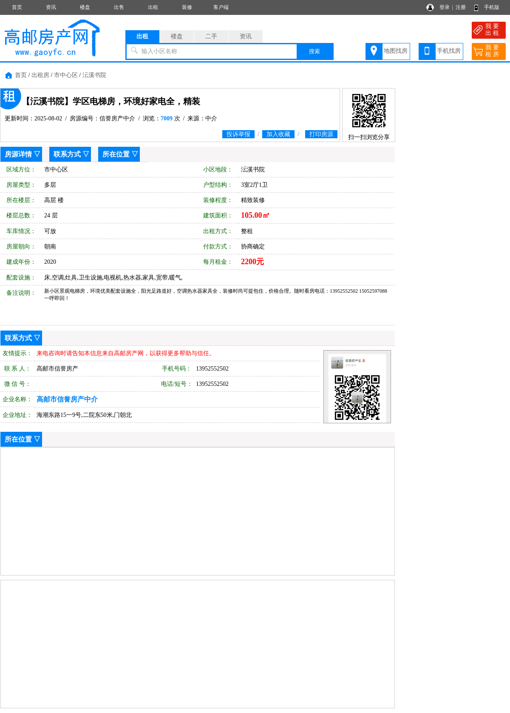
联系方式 (67, 154)
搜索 (314, 51)
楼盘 (85, 7)
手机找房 (449, 51)
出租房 (40, 75)
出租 (153, 7)
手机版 (491, 7)
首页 (17, 7)
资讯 (51, 7)
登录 (444, 7)
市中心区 (66, 75)
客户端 (221, 7)
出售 (119, 7)
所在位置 (116, 154)
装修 (187, 7)
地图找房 (396, 51)
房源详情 (18, 154)
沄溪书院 (94, 75)
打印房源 (321, 134)
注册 (461, 7)
